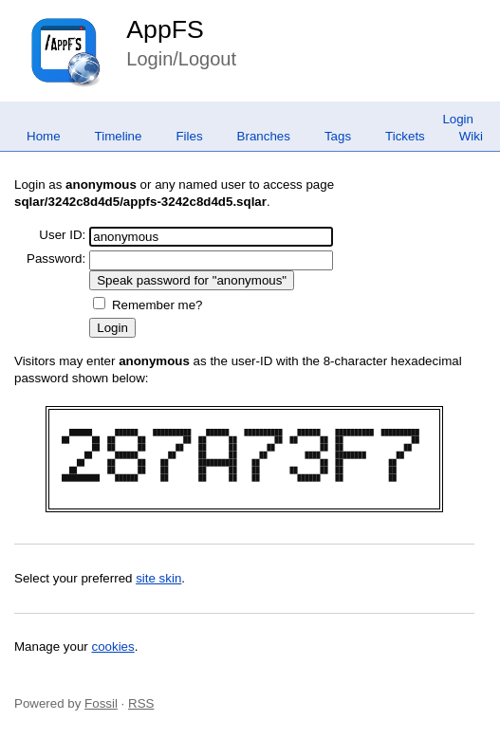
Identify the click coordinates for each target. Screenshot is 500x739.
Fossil (101, 703)
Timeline (118, 136)
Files (189, 136)
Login (457, 119)
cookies (113, 646)
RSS (141, 703)
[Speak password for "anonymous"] (191, 280)
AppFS (165, 29)
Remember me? (157, 305)
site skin (158, 578)
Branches (263, 136)
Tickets (405, 136)
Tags (337, 136)
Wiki (471, 136)
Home (44, 136)
